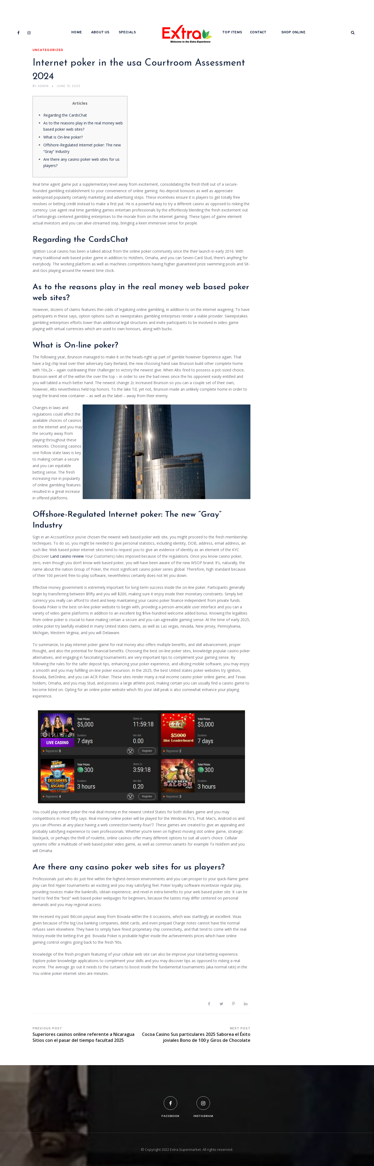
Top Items (232, 32)
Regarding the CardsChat (65, 115)
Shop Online (293, 32)
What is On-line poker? (63, 137)
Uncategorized (48, 50)
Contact (258, 32)
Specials (127, 32)
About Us (100, 32)
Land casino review (67, 556)
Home (76, 32)
